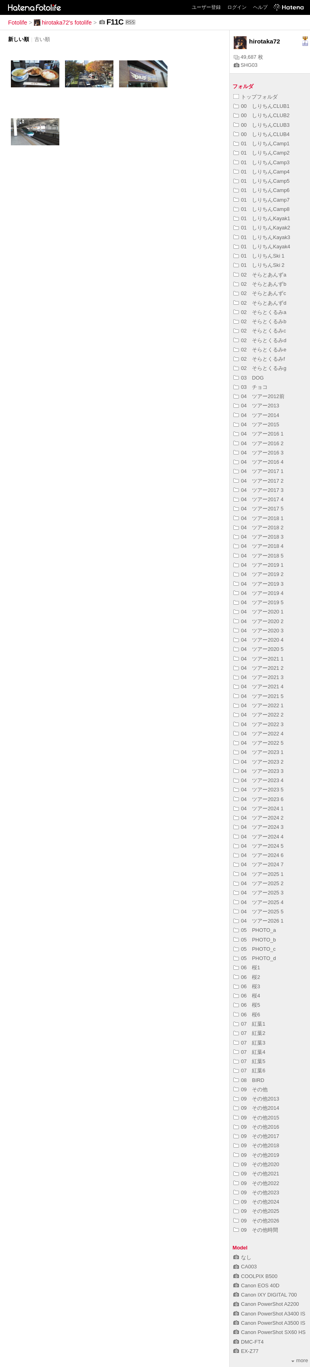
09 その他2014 (256, 1108)
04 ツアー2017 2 (258, 481)
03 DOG (248, 378)
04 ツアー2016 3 (258, 453)
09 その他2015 (256, 1118)
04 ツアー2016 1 (258, 434)
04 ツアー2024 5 (258, 846)
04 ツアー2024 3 (258, 827)
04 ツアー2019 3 (258, 584)
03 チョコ (250, 387)
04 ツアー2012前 (259, 396)
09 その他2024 (256, 1202)
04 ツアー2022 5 (258, 743)
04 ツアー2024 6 (258, 855)
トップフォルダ (255, 97)
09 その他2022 (256, 1183)
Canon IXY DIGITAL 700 (265, 1295)
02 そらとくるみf (259, 359)
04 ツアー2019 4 (258, 593)
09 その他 (250, 1089)
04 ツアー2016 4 (258, 462)
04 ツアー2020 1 (258, 612)
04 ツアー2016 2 (258, 443)
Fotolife (17, 22)
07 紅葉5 (249, 1061)
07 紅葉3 (249, 1043)
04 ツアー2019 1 (258, 565)
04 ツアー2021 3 (258, 677)
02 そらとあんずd (259, 303)
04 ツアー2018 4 (258, 546)
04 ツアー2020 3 (258, 631)
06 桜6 (246, 1015)
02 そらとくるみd (259, 340)
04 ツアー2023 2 (258, 762)
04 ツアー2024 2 (258, 818)
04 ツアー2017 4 (258, 499)
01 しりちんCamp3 (261, 162)
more (299, 1360)
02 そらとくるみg (259, 368)
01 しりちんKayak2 (261, 228)
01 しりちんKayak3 (261, 237)
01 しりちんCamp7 (261, 200)
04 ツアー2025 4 (258, 902)
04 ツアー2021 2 (258, 668)
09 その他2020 (256, 1164)
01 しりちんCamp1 (261, 143)
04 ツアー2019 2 (258, 574)
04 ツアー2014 (256, 415)
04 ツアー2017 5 (258, 509)
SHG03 (246, 65)
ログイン (237, 7)
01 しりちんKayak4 (261, 247)
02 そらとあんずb (259, 284)
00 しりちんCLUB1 (261, 106)
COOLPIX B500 (255, 1276)
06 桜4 (246, 996)
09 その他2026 (256, 1221)
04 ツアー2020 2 (258, 621)
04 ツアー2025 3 (258, 893)
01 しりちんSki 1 (259, 256)
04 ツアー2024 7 (258, 864)
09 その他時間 (255, 1230)
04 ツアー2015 (256, 424)
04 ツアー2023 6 (258, 799)
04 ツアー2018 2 (258, 527)
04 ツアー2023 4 (258, 780)
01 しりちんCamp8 (261, 209)
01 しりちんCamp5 (261, 181)
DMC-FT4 (248, 1342)
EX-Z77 (245, 1351)
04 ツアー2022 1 (258, 705)
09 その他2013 (256, 1099)
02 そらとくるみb (259, 321)
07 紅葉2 (249, 1033)
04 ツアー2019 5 (258, 602)
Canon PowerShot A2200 (266, 1304)
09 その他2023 (256, 1192)
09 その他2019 (256, 1155)
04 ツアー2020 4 (258, 640)
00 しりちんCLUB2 (261, 115)
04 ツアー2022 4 (258, 734)
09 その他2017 (256, 1136)
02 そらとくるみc (259, 331)
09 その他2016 (256, 1127)
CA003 (245, 1267)
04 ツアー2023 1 (258, 752)
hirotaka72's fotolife (63, 22)
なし (242, 1257)
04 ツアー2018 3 (258, 537)
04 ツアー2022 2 (258, 715)
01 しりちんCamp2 (261, 153)
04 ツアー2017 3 (258, 490)
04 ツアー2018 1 (258, 518)
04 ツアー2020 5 (258, 649)
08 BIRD (248, 1080)
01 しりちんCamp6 (261, 190)
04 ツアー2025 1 (258, 874)
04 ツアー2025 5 (258, 912)
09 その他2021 (256, 1174)
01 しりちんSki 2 (259, 265)
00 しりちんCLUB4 (261, 134)
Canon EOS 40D (256, 1285)
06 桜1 (246, 967)
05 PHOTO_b (254, 940)
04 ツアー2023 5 (258, 790)
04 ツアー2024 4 (258, 837)
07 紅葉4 (249, 1052)
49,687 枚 (248, 57)
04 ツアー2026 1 (258, 921)
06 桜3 (246, 986)
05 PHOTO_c (254, 949)
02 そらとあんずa (259, 275)
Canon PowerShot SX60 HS (269, 1332)
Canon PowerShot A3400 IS (269, 1314)
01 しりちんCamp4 (261, 172)
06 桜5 (246, 1005)
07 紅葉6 (249, 1071)
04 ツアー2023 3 (258, 771)
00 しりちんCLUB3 (261, 125)
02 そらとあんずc (259, 293)
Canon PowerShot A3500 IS (269, 1323)
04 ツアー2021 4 (258, 687)
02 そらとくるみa (259, 312)
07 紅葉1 (249, 1024)
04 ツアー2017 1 (258, 471)
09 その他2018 (256, 1145)
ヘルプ (260, 7)
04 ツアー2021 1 (258, 659)
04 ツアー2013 (256, 406)
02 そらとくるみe (259, 350)
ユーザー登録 (206, 7)
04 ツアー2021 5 (258, 696)
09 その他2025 (256, 1211)
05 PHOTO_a (254, 930)
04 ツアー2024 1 (258, 808)
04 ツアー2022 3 (258, 724)
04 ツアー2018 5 (258, 556)
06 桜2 (246, 977)
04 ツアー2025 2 (258, 883)
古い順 (42, 39)
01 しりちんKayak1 (261, 218)
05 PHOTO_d (254, 958)
